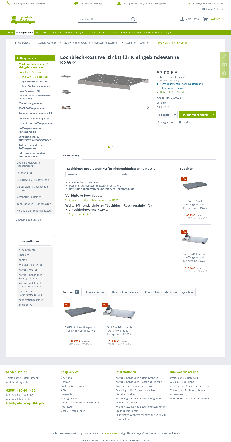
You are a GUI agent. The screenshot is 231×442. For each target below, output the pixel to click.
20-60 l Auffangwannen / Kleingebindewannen (33, 65)
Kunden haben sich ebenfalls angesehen (169, 292)
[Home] (10, 32)
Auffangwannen (26, 58)
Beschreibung (71, 155)
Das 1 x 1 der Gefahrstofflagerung (30, 293)
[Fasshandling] (42, 32)
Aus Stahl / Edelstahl (31, 72)
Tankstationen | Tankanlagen (34, 203)
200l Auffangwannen (31, 103)
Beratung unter (25, 3)
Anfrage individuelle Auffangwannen (30, 276)
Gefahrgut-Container (29, 197)
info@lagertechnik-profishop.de (208, 3)
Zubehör (71, 292)
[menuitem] (107, 19)
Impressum (25, 304)
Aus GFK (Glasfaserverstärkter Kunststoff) (35, 97)
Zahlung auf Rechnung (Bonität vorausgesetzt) (141, 3)
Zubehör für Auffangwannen (36, 123)
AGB (63, 390)
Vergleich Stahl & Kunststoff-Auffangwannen (35, 138)
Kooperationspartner (31, 299)
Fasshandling (24, 172)
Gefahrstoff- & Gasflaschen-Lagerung (33, 188)
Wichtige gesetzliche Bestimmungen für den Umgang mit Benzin (141, 408)
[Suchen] (133, 19)
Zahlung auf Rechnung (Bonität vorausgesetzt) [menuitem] (188, 392)
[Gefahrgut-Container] (100, 32)
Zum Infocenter (27, 249)
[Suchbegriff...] (107, 19)
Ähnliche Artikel (95, 292)
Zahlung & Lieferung (30, 265)
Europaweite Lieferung (87, 3)
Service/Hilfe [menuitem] (211, 9)
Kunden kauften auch (125, 292)
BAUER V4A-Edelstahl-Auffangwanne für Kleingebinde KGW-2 (195, 257)
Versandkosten (111, 433)
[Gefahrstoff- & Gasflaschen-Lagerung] (69, 32)
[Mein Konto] (189, 19)
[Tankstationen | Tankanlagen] (127, 32)
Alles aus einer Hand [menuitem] (182, 382)
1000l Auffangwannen (32, 108)
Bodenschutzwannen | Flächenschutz (30, 164)
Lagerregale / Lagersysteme (33, 179)
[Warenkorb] (211, 19)
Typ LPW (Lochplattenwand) (36, 86)
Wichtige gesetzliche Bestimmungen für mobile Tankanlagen (139, 400)
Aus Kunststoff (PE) (30, 90)
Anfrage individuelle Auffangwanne (31, 146)
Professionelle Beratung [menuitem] (184, 378)
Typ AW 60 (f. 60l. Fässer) (34, 81)
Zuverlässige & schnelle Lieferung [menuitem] (189, 386)
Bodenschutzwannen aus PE (35, 113)
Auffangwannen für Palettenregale (30, 130)
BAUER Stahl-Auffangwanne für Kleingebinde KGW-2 (195, 204)
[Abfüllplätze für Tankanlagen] (158, 32)
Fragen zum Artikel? (78, 214)
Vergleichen (165, 122)
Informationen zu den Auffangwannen (32, 155)
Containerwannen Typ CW (34, 118)
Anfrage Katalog (28, 270)
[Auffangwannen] (24, 32)
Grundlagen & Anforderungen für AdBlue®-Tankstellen (141, 417)
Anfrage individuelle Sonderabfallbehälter (31, 285)
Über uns (24, 254)
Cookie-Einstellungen (73, 410)
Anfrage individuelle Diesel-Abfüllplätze (139, 382)
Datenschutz (68, 394)
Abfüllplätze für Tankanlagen (34, 210)
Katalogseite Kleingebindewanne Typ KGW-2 (92, 200)
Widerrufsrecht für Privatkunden (80, 402)
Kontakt (23, 259)
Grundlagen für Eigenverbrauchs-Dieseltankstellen (135, 392)
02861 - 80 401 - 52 (21, 390)
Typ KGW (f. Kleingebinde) (35, 76)
